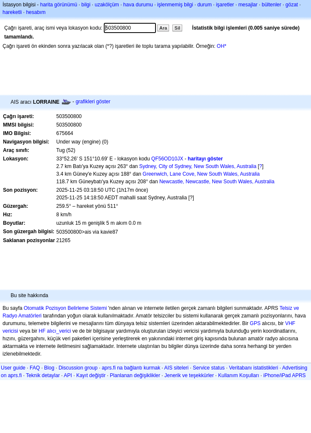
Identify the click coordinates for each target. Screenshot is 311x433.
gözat (292, 5)
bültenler (271, 5)
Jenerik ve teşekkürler (189, 375)
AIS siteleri (176, 368)
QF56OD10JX (167, 159)
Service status (209, 368)
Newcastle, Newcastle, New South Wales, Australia (217, 182)
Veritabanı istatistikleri (253, 368)
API (68, 375)
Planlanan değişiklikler (135, 375)
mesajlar (247, 5)
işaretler (225, 5)
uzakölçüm (106, 5)
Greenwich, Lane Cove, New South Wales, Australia (201, 174)
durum (204, 5)
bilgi (85, 5)
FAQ (35, 368)
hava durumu (138, 5)
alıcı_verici (59, 331)
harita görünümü (58, 5)
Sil (177, 27)
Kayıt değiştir (91, 375)
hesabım (35, 12)
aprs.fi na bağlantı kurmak (131, 368)
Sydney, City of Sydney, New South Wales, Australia (198, 166)
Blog (49, 368)
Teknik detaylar (43, 375)
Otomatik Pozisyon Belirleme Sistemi (65, 308)
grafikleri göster (92, 102)
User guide (13, 368)
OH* (222, 46)
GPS (255, 323)
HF (42, 331)
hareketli (12, 12)
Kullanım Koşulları (238, 375)
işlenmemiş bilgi (175, 5)
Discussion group (77, 368)
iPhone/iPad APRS (285, 375)
